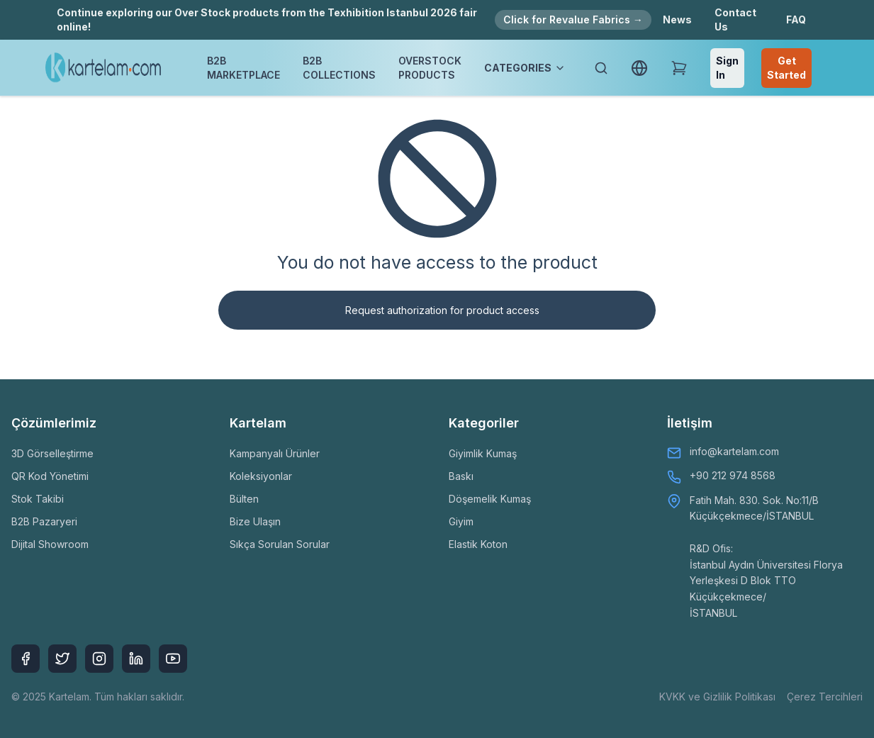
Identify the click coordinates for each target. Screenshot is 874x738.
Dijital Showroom (50, 544)
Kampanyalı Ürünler (275, 453)
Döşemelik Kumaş (490, 499)
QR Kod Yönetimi (50, 476)
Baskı (461, 476)
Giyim (461, 521)
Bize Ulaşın (255, 521)
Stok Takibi (37, 499)
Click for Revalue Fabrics (573, 19)
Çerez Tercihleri (825, 697)
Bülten (244, 499)
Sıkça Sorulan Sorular (280, 544)
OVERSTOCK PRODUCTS (429, 68)
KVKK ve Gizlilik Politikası (717, 697)
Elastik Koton (478, 544)
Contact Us (735, 19)
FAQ (796, 19)
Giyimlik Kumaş (483, 453)
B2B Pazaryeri (44, 521)
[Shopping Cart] (679, 68)
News (677, 19)
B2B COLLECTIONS (339, 68)
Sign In (727, 68)
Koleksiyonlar (261, 476)
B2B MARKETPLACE (243, 68)
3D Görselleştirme (52, 453)
